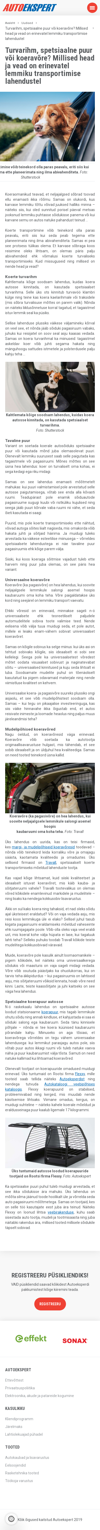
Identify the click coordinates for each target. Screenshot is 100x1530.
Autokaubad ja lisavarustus (27, 1458)
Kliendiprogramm (19, 1419)
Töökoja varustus (19, 1481)
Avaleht (10, 23)
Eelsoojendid (15, 1465)
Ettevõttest (14, 1380)
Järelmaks (13, 1427)
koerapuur (49, 1012)
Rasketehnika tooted (22, 1473)
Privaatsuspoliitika (20, 1388)
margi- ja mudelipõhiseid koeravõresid (43, 847)
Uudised (27, 23)
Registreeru (50, 1304)
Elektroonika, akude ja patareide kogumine (39, 1396)
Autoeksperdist (72, 1079)
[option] (27, 1338)
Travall (50, 862)
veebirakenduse (61, 1212)
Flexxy (80, 1074)
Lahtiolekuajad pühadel (24, 1434)
